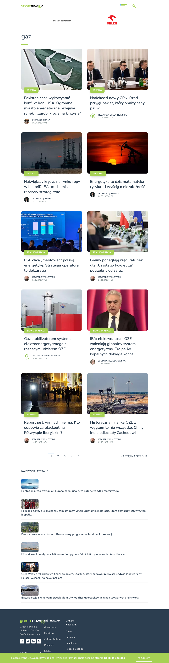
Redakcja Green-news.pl (112, 115)
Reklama (70, 637)
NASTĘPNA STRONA (134, 456)
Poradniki (49, 645)
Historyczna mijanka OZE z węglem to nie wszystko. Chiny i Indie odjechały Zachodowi (117, 427)
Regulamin (71, 643)
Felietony (98, 173)
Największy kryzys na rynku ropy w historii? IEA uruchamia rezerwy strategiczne (52, 186)
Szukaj (47, 651)
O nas (69, 631)
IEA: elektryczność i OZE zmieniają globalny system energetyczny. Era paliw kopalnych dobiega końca (113, 346)
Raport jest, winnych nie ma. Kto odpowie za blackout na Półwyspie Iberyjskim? (52, 427)
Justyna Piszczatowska (112, 360)
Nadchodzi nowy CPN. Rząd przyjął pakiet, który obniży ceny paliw (117, 103)
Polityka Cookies (74, 648)
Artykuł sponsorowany (46, 355)
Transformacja (36, 252)
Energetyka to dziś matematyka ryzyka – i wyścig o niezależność (117, 184)
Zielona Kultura (52, 639)
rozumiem (144, 658)
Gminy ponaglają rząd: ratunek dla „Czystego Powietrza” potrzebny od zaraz (116, 265)
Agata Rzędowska (42, 198)
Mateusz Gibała (41, 120)
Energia (31, 90)
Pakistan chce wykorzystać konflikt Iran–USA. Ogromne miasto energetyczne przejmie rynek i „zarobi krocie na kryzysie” (52, 105)
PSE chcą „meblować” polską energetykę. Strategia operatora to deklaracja (51, 265)
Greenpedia (50, 627)
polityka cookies (114, 658)
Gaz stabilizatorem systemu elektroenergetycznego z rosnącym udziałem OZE (48, 344)
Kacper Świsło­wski (43, 277)
